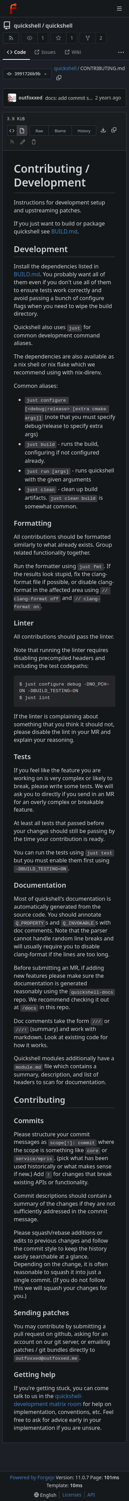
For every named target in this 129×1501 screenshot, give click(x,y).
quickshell (27, 25)
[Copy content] (114, 130)
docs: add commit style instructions (85, 98)
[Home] (13, 8)
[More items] (121, 52)
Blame (60, 130)
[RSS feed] (11, 38)
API (91, 1494)
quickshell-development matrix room (48, 1400)
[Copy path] (59, 78)
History (84, 130)
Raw (39, 130)
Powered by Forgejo (32, 1477)
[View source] (12, 130)
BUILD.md (64, 231)
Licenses (72, 1494)
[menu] (45, 1495)
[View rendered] (22, 130)
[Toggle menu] (119, 8)
